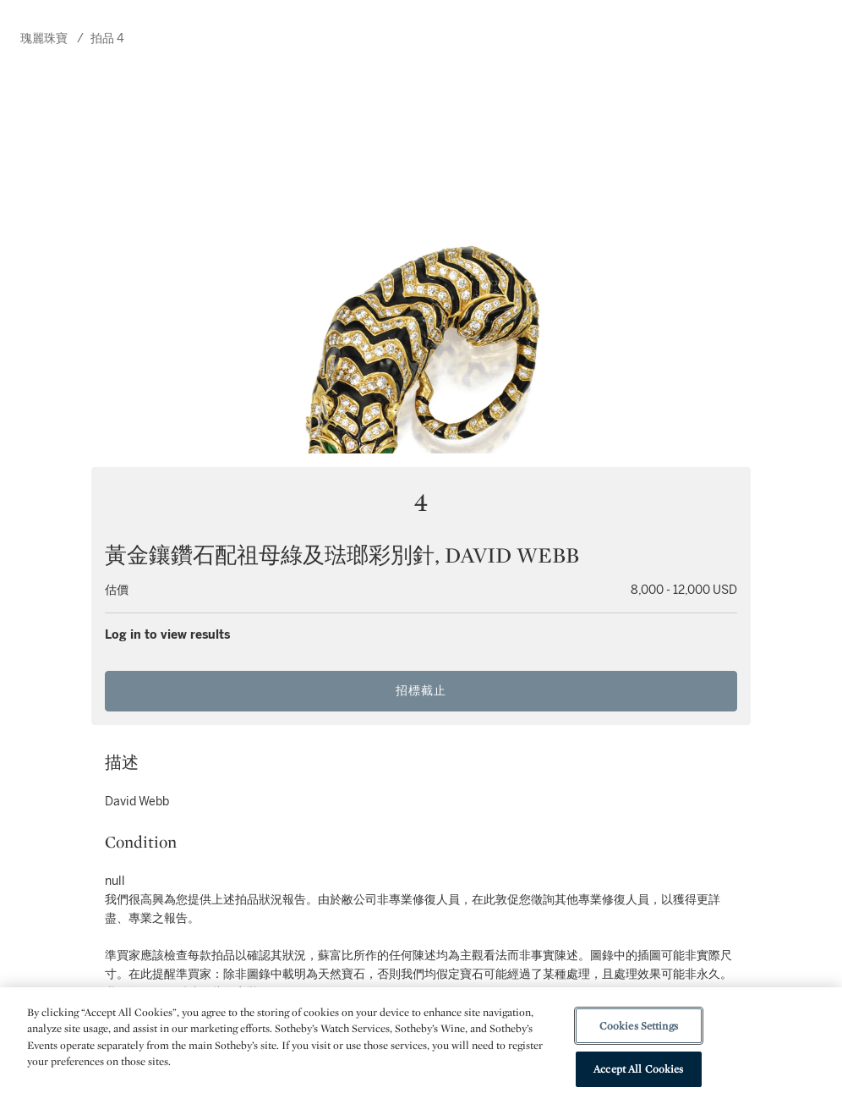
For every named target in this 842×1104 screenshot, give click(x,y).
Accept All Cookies (638, 1069)
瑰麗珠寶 (44, 38)
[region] (421, 1045)
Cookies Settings (638, 1026)
